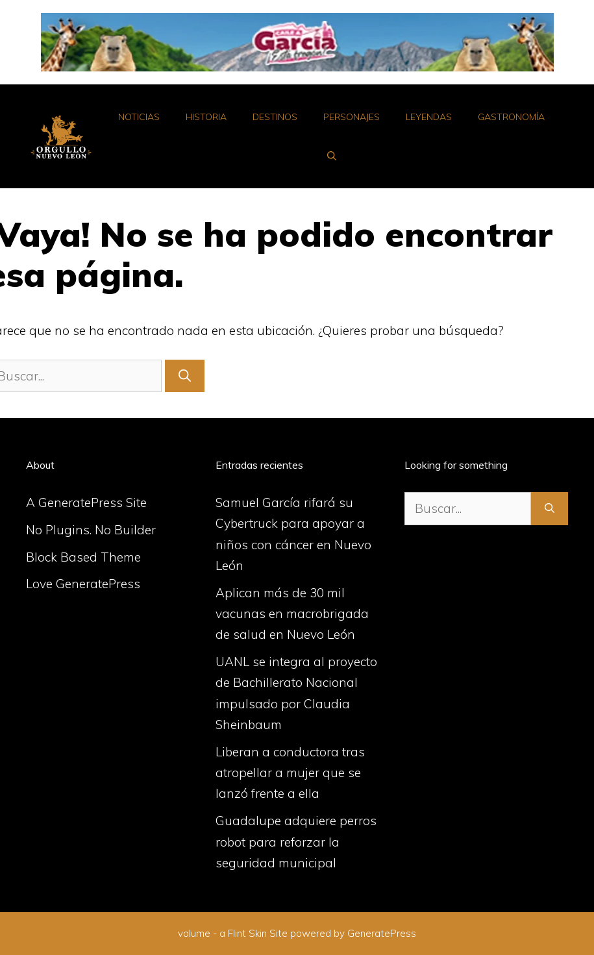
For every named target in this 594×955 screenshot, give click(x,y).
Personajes (351, 117)
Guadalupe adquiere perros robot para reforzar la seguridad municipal (296, 842)
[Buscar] (184, 376)
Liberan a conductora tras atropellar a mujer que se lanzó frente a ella (290, 773)
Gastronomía (511, 117)
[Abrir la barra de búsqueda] (331, 155)
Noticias (139, 117)
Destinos (275, 117)
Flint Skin (247, 933)
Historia (206, 117)
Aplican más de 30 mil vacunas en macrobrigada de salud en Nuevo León (292, 614)
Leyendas (429, 117)
